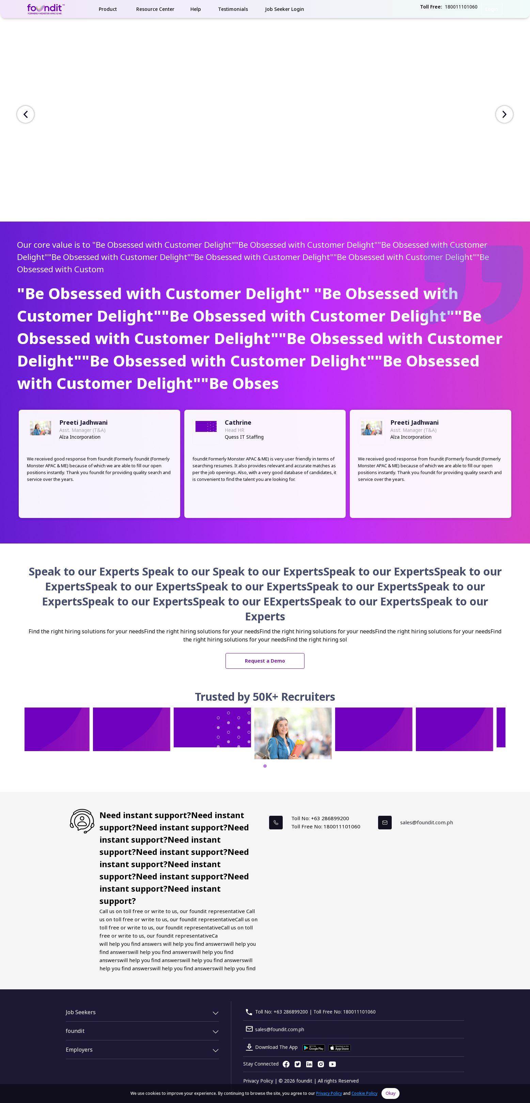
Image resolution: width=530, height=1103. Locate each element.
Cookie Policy (364, 1093)
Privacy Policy (258, 1080)
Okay (390, 1093)
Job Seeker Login (284, 9)
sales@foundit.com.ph (426, 822)
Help (195, 9)
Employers (79, 1049)
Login (491, 9)
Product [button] (108, 9)
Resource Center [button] (155, 9)
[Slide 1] (262, 214)
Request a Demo (265, 661)
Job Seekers (81, 1012)
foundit (75, 1031)
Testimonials (233, 9)
